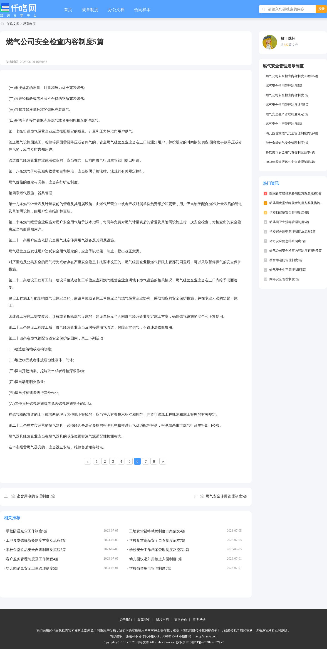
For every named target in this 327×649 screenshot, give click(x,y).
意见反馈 (199, 620)
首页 (68, 9)
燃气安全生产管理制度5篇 (284, 123)
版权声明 (162, 620)
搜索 (321, 9)
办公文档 (116, 9)
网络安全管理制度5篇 (284, 279)
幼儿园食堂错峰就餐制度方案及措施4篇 (297, 203)
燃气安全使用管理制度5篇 (227, 496)
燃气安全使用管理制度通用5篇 (287, 104)
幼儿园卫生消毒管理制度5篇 (289, 222)
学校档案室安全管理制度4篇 (289, 212)
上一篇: (10, 496)
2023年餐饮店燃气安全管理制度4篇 (290, 162)
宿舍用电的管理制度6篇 (36, 496)
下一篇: (199, 496)
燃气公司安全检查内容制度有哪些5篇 (292, 76)
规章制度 (90, 9)
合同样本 (142, 9)
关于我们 (125, 620)
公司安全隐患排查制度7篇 (287, 241)
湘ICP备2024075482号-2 (207, 642)
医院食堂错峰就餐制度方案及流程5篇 (295, 193)
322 (286, 45)
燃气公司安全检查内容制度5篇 (287, 95)
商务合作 (180, 620)
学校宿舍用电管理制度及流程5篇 (292, 231)
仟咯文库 (13, 24)
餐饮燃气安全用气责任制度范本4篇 (290, 152)
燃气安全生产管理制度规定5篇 (287, 114)
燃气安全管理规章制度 (283, 66)
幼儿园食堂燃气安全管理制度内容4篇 (292, 133)
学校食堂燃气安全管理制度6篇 (287, 143)
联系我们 (144, 620)
